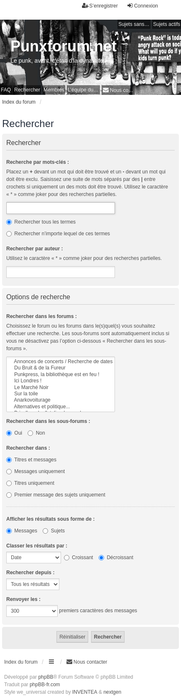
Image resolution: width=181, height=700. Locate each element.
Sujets (54, 531)
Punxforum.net (63, 46)
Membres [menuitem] (53, 90)
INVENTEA (84, 692)
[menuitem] (118, 90)
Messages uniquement (35, 471)
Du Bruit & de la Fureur (60, 368)
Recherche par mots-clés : (37, 162)
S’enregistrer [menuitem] (100, 6)
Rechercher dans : (28, 448)
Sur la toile (60, 394)
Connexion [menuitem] (142, 6)
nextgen (112, 692)
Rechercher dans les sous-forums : (48, 421)
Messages (21, 531)
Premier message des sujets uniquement (55, 495)
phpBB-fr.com (45, 684)
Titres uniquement (30, 483)
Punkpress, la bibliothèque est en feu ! (60, 375)
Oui (14, 433)
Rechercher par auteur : (34, 249)
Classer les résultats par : (36, 546)
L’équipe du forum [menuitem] (84, 90)
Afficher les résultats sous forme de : (50, 519)
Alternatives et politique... (60, 407)
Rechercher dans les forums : (41, 316)
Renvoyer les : (23, 599)
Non (36, 433)
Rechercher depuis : (30, 572)
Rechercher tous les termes (41, 222)
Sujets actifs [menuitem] (166, 24)
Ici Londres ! (60, 381)
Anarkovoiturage (60, 400)
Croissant (78, 557)
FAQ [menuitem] (6, 90)
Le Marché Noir (60, 387)
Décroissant (116, 557)
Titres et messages (31, 460)
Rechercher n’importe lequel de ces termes (58, 234)
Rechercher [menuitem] (27, 90)
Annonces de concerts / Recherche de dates (60, 362)
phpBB (45, 677)
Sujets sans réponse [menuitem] (134, 24)
